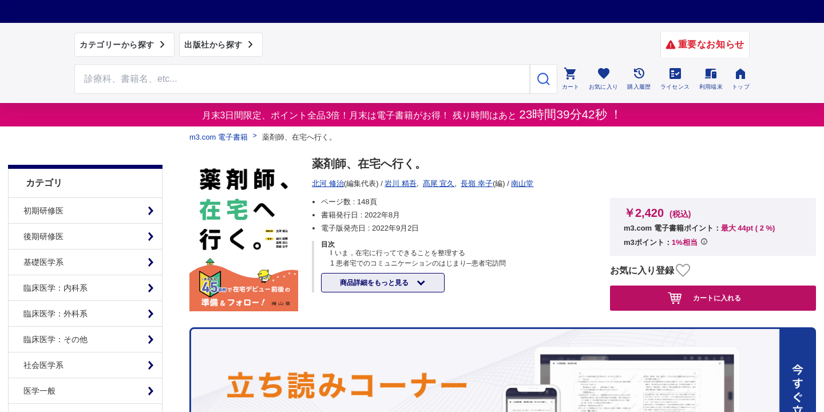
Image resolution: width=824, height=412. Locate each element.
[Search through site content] (302, 79)
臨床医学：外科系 (55, 287)
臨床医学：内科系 (55, 262)
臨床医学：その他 (55, 313)
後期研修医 (43, 210)
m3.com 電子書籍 (218, 137)
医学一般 (39, 365)
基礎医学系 (43, 236)
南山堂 (327, 183)
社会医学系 (43, 339)
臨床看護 (39, 390)
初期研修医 (43, 184)
